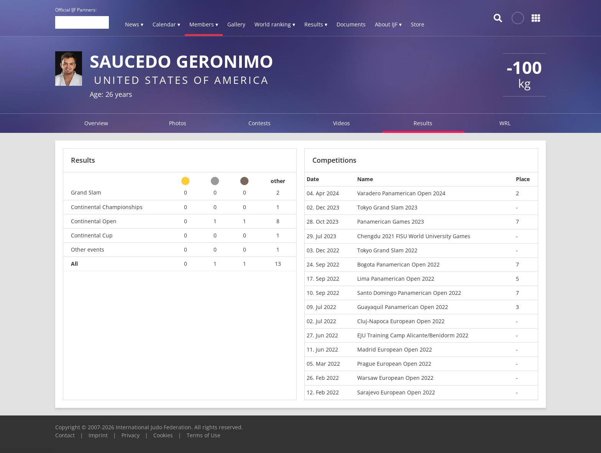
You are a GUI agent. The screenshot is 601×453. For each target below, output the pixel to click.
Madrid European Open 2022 (394, 349)
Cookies (163, 435)
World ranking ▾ (275, 24)
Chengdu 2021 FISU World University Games (413, 236)
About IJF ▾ (388, 24)
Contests (259, 123)
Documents (351, 24)
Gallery (236, 24)
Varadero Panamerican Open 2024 (401, 193)
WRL (505, 123)
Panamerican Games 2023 (390, 221)
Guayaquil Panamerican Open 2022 (402, 307)
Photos (177, 123)
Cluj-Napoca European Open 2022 (401, 321)
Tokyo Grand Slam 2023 (387, 207)
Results (423, 123)
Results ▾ (315, 24)
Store (417, 24)
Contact (65, 435)
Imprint (98, 435)
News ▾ (134, 24)
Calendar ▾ (166, 24)
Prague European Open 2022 (394, 363)
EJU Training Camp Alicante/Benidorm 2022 (412, 335)
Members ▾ (203, 24)
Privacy (131, 435)
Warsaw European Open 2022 (395, 377)
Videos (341, 123)
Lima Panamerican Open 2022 (395, 278)
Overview (96, 123)
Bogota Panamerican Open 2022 (398, 264)
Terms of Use (203, 435)
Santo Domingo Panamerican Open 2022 (409, 292)
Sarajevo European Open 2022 (396, 392)
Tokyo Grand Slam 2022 (387, 250)
